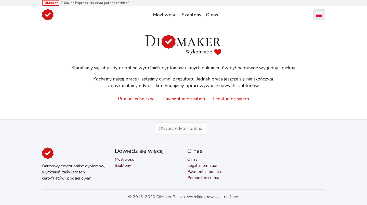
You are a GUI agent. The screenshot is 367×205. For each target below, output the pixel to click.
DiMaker (51, 3)
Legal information (231, 99)
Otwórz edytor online (180, 128)
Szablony (191, 14)
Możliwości (165, 14)
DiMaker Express (74, 3)
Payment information (184, 99)
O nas (212, 14)
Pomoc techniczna (136, 99)
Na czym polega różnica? (109, 3)
